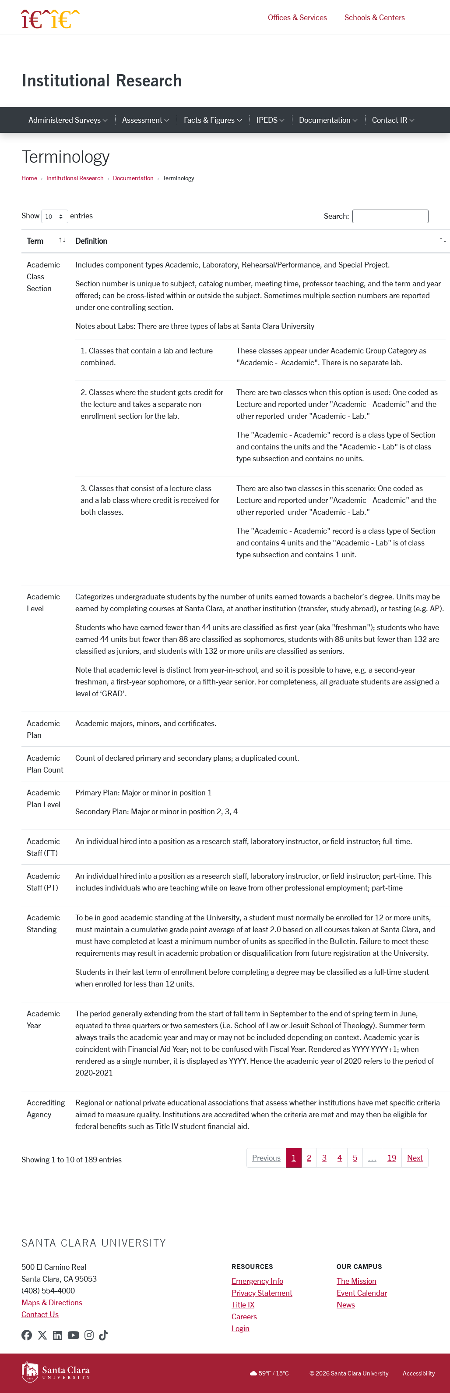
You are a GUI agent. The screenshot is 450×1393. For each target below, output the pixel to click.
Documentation (133, 178)
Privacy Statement (262, 1292)
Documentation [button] (332, 119)
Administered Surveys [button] (71, 119)
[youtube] (73, 1335)
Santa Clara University (93, 1242)
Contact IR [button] (397, 119)
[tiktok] (103, 1335)
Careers (244, 1316)
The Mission (356, 1280)
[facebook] (26, 1335)
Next (415, 1157)
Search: (376, 216)
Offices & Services (297, 21)
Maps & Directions (51, 1302)
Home (29, 178)
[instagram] (89, 1335)
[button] (421, 21)
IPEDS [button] (274, 119)
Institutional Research (101, 80)
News (346, 1304)
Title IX (243, 1304)
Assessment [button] (149, 119)
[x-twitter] (42, 1335)
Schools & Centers (375, 21)
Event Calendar (362, 1292)
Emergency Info (257, 1280)
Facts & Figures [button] (216, 119)
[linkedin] (57, 1335)
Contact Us (40, 1314)
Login (241, 1328)
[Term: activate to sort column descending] (45, 241)
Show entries (57, 216)
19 (391, 1157)
